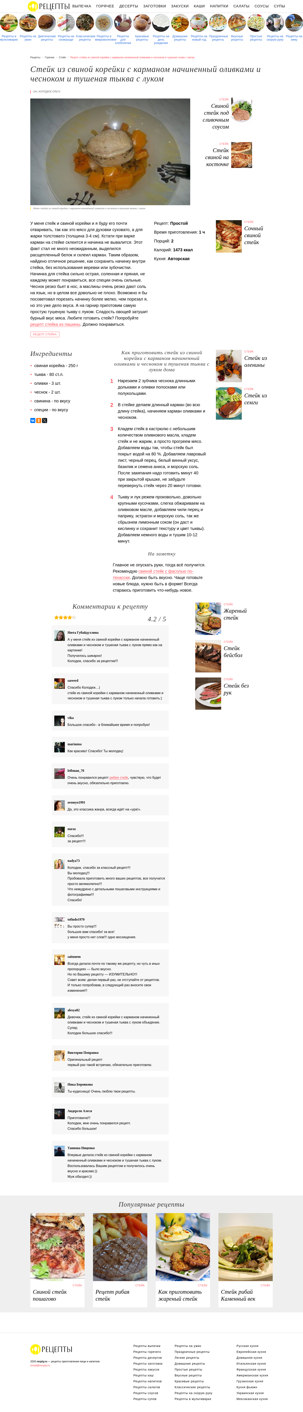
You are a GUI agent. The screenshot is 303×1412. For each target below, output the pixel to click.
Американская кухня (252, 1375)
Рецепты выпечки (147, 1346)
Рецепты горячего (147, 1351)
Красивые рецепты (142, 38)
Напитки (219, 6)
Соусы (262, 6)
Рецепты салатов (146, 1387)
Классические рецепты (85, 38)
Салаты (241, 6)
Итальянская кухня (251, 1363)
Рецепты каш (143, 1375)
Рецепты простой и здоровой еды (49, 6)
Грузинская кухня (250, 1381)
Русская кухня (247, 1346)
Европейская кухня (251, 1351)
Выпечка (81, 6)
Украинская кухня (250, 1393)
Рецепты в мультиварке (9, 38)
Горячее (105, 6)
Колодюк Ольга (49, 91)
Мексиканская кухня (252, 1399)
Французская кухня (251, 1369)
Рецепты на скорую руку (275, 38)
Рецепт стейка (45, 334)
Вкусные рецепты (237, 38)
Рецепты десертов (147, 1357)
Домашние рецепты (180, 38)
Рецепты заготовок (148, 1363)
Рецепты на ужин (28, 38)
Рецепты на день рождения (161, 40)
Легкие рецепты (187, 1357)
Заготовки (154, 6)
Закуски (180, 6)
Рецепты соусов (145, 1393)
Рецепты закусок (146, 1369)
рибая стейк (118, 777)
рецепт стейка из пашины (55, 324)
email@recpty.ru (40, 1365)
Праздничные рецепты (218, 38)
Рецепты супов (145, 1399)
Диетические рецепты (47, 38)
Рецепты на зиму (294, 38)
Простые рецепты (256, 38)
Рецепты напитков (147, 1381)
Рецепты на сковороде (66, 38)
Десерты (128, 6)
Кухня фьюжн (247, 1387)
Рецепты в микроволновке (104, 38)
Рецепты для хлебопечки (123, 40)
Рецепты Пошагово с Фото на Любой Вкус (51, 1349)
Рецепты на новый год (199, 38)
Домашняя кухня (249, 1357)
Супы (279, 6)
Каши (199, 6)
